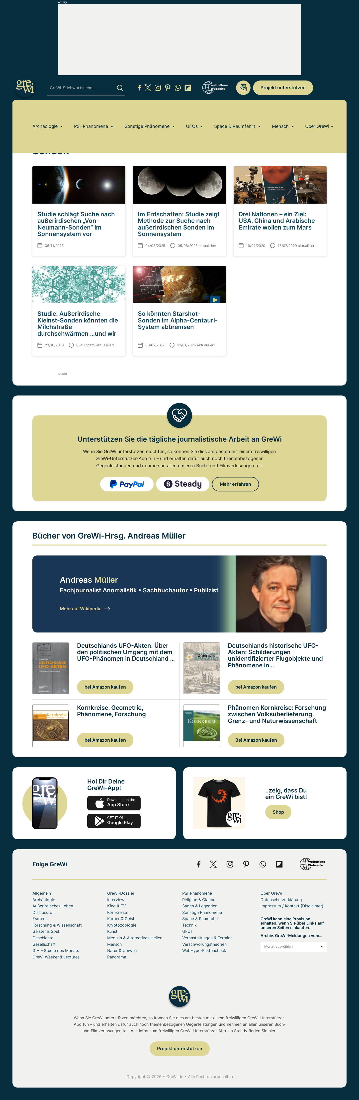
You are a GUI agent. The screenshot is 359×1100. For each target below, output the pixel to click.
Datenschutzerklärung (281, 899)
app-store (114, 803)
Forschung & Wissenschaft (57, 925)
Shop (278, 812)
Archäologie (45, 113)
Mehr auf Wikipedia (85, 608)
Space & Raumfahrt (234, 113)
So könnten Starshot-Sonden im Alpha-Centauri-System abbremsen (178, 320)
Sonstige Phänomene (147, 113)
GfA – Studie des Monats (55, 950)
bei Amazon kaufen (105, 687)
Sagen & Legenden (199, 905)
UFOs (192, 113)
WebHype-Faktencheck (204, 950)
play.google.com (114, 821)
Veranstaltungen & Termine (207, 937)
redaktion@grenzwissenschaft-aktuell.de (243, 87)
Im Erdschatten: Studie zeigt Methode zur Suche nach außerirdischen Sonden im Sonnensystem (179, 224)
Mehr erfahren (235, 484)
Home (37, 127)
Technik (189, 925)
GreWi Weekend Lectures (56, 956)
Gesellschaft (44, 944)
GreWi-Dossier (120, 893)
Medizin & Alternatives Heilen (134, 937)
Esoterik (40, 918)
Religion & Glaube (198, 899)
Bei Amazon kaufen (256, 740)
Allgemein (41, 893)
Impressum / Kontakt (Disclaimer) (292, 905)
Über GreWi (317, 113)
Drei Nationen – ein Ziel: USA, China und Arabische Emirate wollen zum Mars (277, 221)
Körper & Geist (120, 918)
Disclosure (42, 912)
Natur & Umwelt (122, 950)
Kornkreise (117, 912)
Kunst (112, 931)
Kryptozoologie (121, 925)
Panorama (116, 956)
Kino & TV (116, 905)
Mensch (280, 113)
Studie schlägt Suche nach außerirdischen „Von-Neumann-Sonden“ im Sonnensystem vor (76, 224)
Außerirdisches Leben (52, 905)
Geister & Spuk (46, 931)
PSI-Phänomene (91, 113)
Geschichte (42, 937)
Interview (115, 899)
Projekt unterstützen (283, 87)
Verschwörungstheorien (204, 944)
